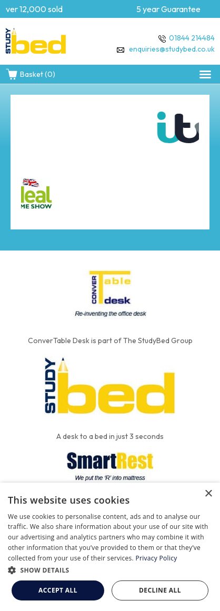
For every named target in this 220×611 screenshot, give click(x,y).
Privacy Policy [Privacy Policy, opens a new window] (156, 558)
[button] (205, 74)
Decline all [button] (160, 590)
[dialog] (110, 547)
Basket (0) (30, 74)
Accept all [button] (57, 590)
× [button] (208, 494)
